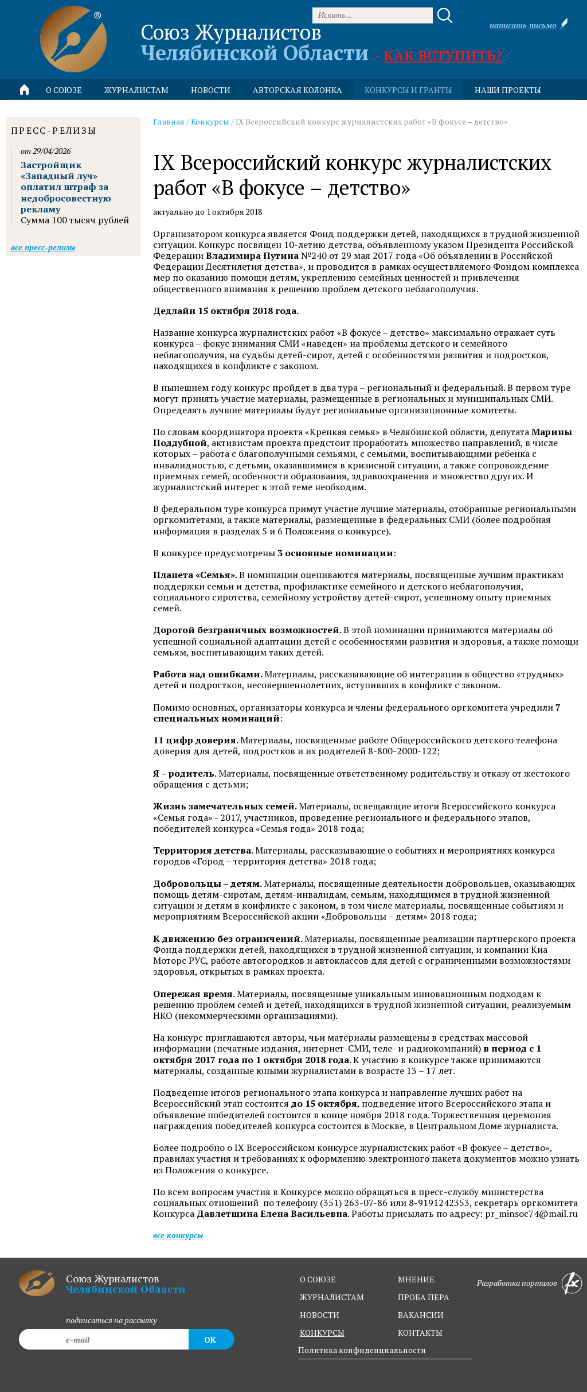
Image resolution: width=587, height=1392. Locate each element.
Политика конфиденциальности (362, 1349)
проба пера (423, 1297)
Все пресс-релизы (43, 247)
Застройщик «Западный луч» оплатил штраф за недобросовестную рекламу (66, 186)
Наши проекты (508, 89)
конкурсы (322, 1332)
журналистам (332, 1297)
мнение (416, 1279)
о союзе (318, 1279)
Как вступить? (442, 55)
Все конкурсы (178, 1235)
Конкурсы (210, 121)
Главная (169, 121)
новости (210, 89)
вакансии (421, 1314)
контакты (420, 1332)
